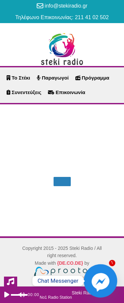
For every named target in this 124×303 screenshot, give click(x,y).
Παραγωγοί (52, 78)
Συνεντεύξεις (24, 92)
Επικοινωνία (66, 92)
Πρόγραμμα (92, 78)
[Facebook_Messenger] (100, 281)
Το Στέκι (18, 78)
